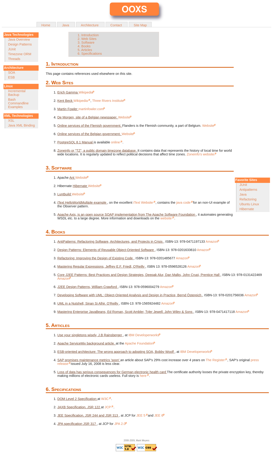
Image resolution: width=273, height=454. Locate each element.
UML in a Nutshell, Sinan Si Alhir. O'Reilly (88, 303)
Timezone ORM (19, 54)
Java (66, 25)
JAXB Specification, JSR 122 (79, 407)
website (166, 218)
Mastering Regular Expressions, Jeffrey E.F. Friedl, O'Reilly (101, 266)
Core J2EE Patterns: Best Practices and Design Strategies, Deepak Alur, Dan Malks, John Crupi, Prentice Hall (138, 275)
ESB (11, 77)
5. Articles (85, 50)
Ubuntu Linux (249, 204)
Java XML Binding (21, 125)
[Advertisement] (252, 105)
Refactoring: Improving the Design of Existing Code (95, 258)
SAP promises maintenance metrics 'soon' (88, 360)
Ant (72, 177)
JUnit (12, 49)
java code (183, 202)
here (143, 376)
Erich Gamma (68, 92)
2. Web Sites (87, 39)
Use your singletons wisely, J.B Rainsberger (90, 335)
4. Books (84, 46)
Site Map (140, 25)
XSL (11, 120)
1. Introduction (88, 35)
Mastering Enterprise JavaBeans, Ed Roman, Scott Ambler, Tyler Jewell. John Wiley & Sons (125, 312)
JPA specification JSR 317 (77, 424)
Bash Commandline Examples (18, 103)
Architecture (90, 25)
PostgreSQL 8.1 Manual (75, 142)
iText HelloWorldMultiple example (82, 202)
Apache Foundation (139, 343)
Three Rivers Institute (108, 101)
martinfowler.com (91, 109)
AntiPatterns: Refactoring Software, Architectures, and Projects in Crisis (110, 241)
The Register (216, 360)
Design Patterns (20, 44)
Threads (14, 59)
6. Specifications (90, 53)
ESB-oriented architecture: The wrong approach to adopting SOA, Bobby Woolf (116, 352)
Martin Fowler (67, 109)
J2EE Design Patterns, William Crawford (87, 287)
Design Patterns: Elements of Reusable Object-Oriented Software (106, 250)
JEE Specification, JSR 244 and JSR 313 (88, 415)
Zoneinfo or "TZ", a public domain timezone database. (97, 150)
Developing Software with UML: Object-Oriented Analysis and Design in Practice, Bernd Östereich (129, 295)
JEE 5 (141, 415)
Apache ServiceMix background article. (86, 343)
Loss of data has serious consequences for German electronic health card (112, 372)
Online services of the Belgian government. (89, 134)
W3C (105, 399)
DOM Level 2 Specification (77, 399)
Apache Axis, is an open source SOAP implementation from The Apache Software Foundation (126, 214)
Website (124, 117)
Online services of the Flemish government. (89, 125)
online (116, 142)
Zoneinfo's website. (201, 154)
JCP (108, 407)
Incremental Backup (16, 93)
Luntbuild (64, 194)
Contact (116, 25)
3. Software (86, 42)
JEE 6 (158, 415)
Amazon (212, 241)
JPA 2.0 (120, 424)
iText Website (143, 202)
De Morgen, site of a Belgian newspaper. (87, 117)
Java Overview (19, 39)
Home (46, 25)
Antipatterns (248, 189)
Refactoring (248, 199)
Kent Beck (65, 101)
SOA (11, 72)
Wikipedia (86, 92)
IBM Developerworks (144, 335)
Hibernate (246, 209)
